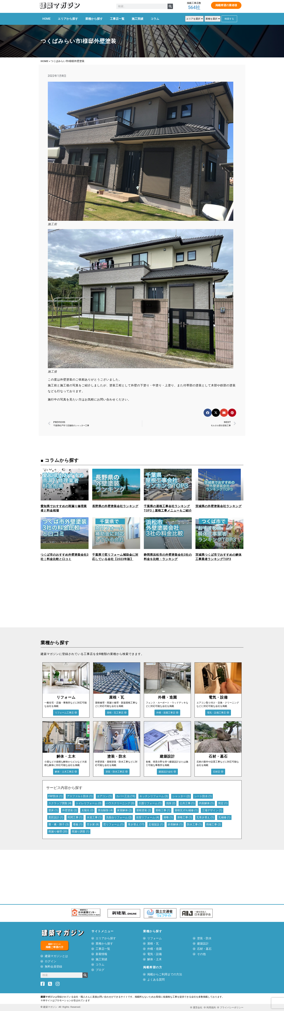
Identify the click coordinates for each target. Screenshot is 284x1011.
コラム (155, 18)
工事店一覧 (117, 18)
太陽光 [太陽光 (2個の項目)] (87, 810)
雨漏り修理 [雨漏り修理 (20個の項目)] (57, 831)
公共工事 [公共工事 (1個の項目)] (187, 803)
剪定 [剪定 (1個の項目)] (222, 803)
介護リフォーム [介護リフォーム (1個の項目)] (150, 803)
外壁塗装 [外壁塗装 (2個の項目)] (69, 810)
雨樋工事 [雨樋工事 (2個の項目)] (213, 824)
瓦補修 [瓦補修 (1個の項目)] (224, 817)
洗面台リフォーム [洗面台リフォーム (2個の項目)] (119, 817)
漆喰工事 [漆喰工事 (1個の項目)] (184, 817)
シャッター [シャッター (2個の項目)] (181, 796)
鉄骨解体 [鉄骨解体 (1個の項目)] (175, 824)
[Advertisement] (90, 600)
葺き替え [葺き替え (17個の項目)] (136, 824)
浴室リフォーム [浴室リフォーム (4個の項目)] (147, 817)
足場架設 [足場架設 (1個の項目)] (156, 824)
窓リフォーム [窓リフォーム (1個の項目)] (113, 824)
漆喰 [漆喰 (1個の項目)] (168, 817)
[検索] (170, 6)
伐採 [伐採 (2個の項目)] (170, 803)
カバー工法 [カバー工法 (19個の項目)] (125, 796)
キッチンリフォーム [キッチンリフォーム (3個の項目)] (153, 796)
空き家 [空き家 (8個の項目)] (93, 824)
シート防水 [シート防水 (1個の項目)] (203, 796)
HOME (46, 18)
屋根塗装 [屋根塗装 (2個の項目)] (143, 810)
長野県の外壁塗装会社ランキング (115, 506)
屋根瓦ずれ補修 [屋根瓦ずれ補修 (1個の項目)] (186, 810)
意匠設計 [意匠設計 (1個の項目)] (55, 817)
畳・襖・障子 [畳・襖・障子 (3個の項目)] (58, 824)
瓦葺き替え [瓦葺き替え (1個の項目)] (205, 817)
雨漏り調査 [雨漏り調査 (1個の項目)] (80, 831)
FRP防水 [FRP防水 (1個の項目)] (55, 796)
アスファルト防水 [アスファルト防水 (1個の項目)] (80, 796)
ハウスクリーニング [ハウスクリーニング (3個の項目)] (120, 803)
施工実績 (137, 18)
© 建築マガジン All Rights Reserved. (61, 1006)
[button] (208, 413)
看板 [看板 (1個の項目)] (77, 824)
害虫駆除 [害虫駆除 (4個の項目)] (105, 810)
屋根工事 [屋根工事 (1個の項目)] (162, 810)
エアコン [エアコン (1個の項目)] (104, 796)
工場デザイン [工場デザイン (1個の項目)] (212, 810)
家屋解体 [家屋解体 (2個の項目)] (124, 810)
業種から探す (94, 18)
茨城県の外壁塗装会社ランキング (218, 506)
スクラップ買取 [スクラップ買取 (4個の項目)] (59, 803)
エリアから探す (68, 18)
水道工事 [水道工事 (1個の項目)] (94, 817)
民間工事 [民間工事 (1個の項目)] (75, 817)
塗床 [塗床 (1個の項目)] (53, 810)
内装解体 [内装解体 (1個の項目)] (206, 803)
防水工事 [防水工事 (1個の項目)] (194, 824)
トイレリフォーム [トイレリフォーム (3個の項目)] (88, 803)
